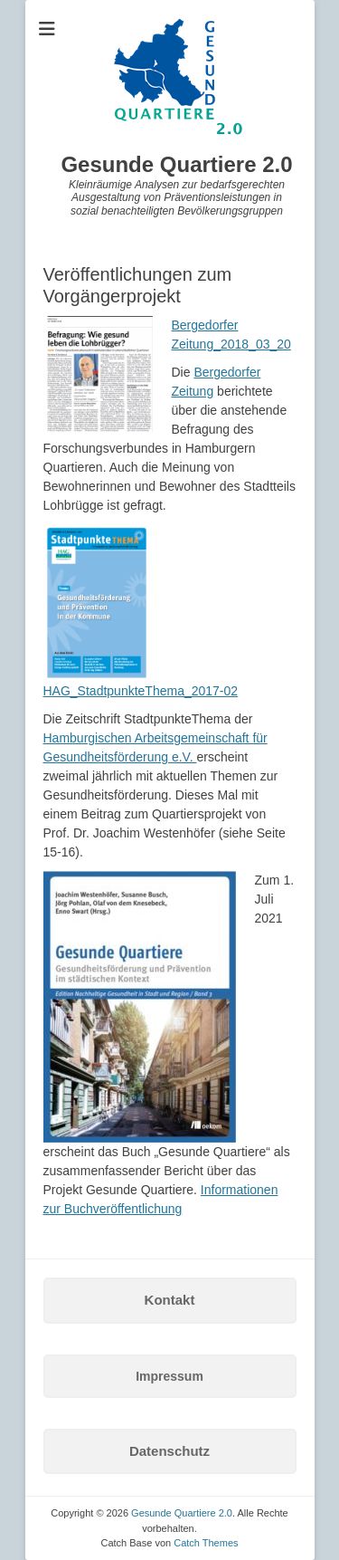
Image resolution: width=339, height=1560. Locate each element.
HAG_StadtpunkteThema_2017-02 (141, 691)
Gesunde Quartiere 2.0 (176, 164)
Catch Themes (206, 1542)
